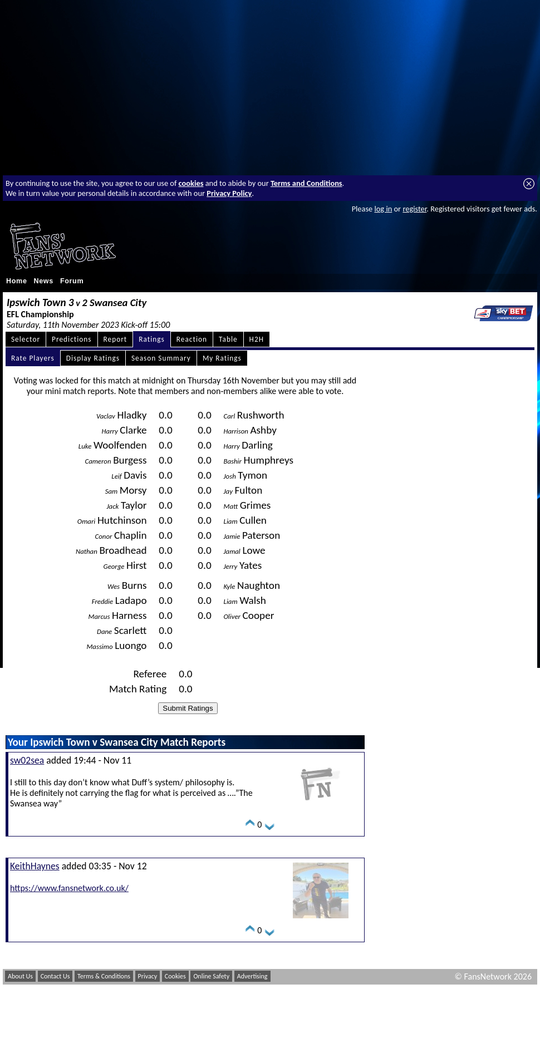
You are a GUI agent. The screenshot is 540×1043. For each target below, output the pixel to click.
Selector (25, 339)
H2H (256, 339)
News (43, 281)
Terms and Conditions (306, 183)
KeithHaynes (35, 866)
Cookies (175, 976)
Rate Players (33, 358)
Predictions (71, 339)
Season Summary (161, 358)
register (414, 209)
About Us (20, 976)
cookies (191, 183)
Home (16, 281)
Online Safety (211, 976)
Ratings (152, 339)
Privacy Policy (229, 193)
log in (383, 209)
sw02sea (27, 760)
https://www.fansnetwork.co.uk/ (69, 888)
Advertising (252, 976)
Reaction (191, 339)
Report (115, 339)
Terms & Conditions (103, 976)
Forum (72, 281)
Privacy (148, 976)
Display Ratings (93, 358)
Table (228, 339)
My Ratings (222, 358)
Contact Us (55, 976)
